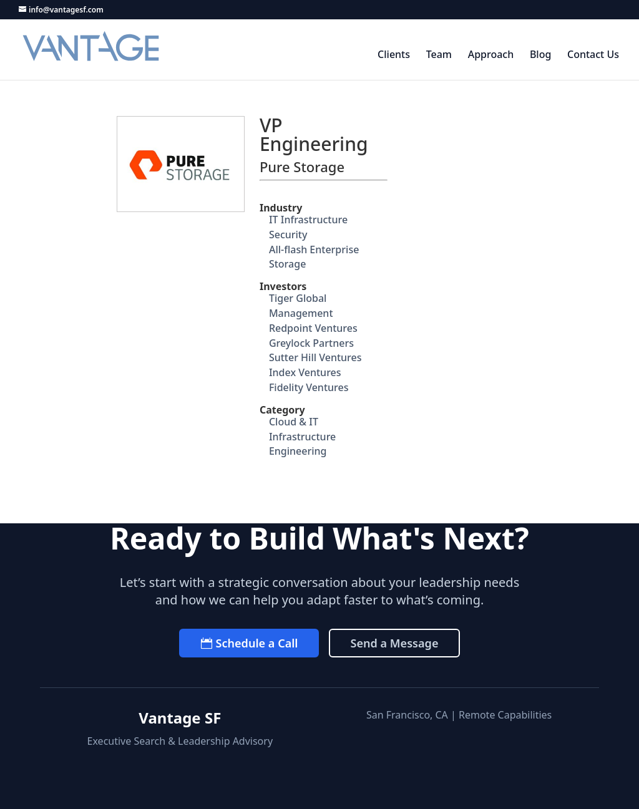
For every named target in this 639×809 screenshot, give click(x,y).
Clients (394, 55)
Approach (491, 55)
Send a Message (394, 643)
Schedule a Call (256, 643)
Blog (540, 55)
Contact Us (593, 55)
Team (439, 55)
